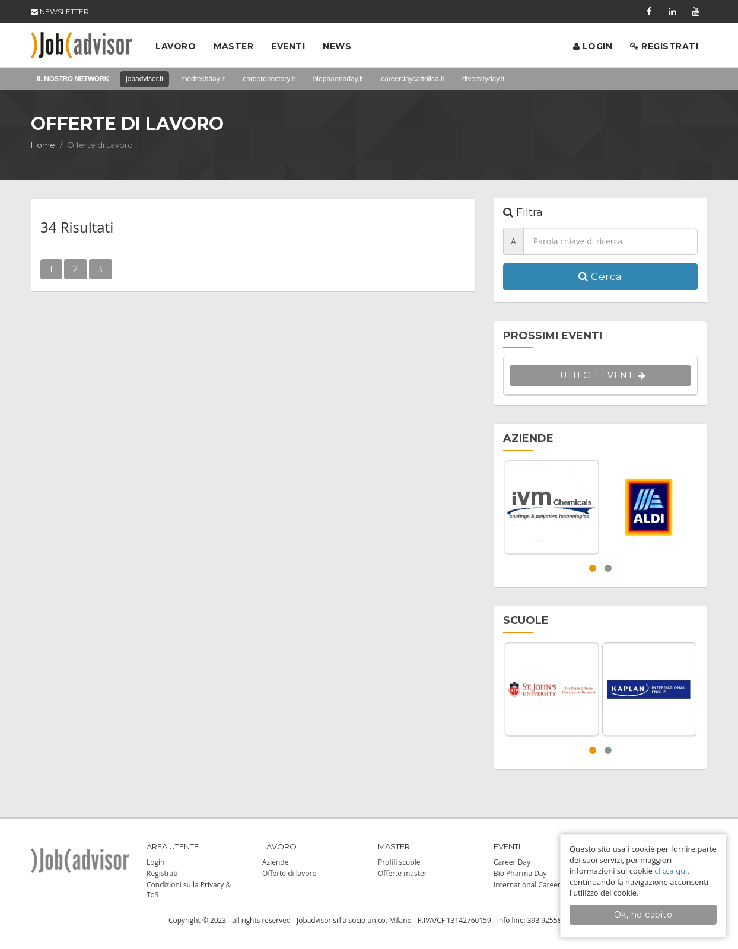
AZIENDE (528, 438)
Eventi (288, 46)
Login (593, 46)
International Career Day (534, 885)
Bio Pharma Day (520, 873)
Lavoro (175, 46)
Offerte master (402, 873)
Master (233, 46)
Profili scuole (399, 862)
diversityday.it (483, 79)
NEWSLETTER (60, 11)
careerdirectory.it (269, 79)
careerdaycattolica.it (412, 79)
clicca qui (670, 870)
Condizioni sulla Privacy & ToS (189, 890)
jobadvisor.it (144, 79)
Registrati (664, 46)
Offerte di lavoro (289, 873)
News (337, 46)
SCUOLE (526, 620)
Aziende (275, 862)
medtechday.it (203, 79)
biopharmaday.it (338, 79)
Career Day (512, 862)
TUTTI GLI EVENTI (600, 375)
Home (43, 144)
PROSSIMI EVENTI (552, 335)
